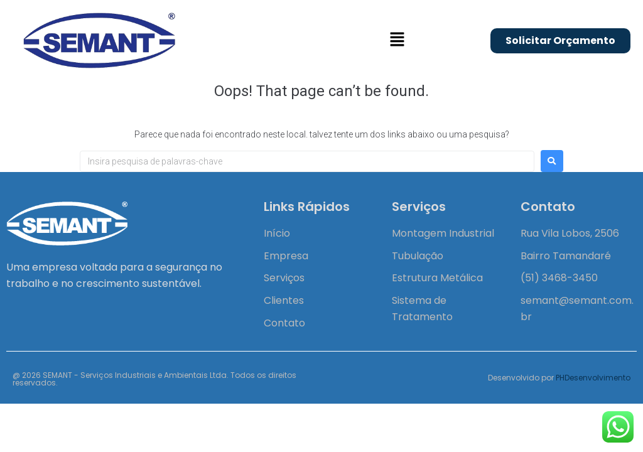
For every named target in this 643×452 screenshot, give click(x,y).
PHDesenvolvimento (593, 377)
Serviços (284, 278)
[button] (396, 40)
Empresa (286, 256)
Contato (284, 323)
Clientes (284, 300)
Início (277, 233)
